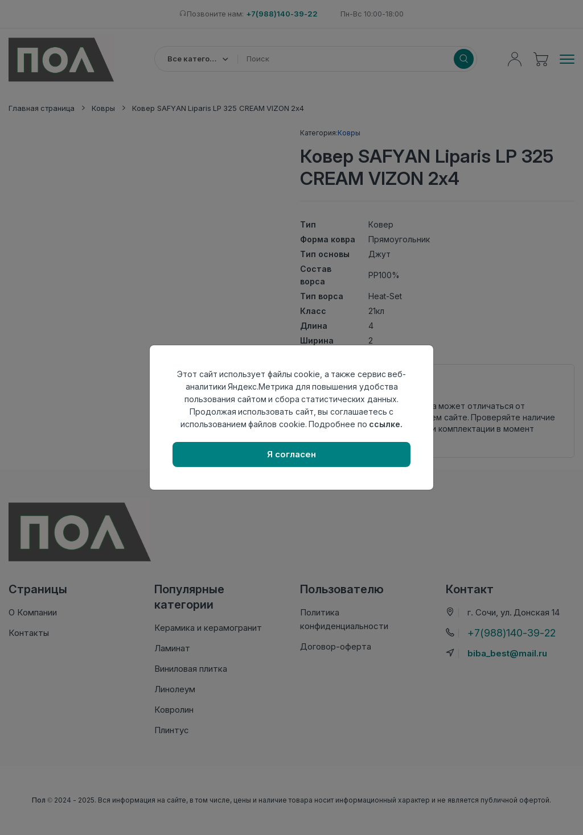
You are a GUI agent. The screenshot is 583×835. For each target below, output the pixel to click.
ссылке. (386, 424)
